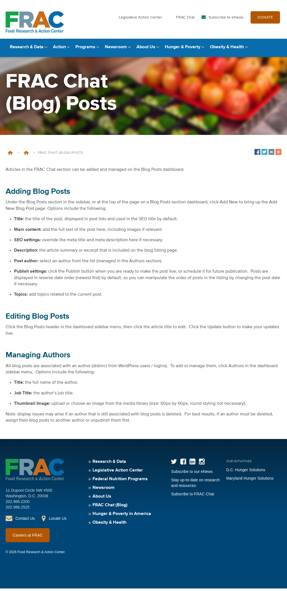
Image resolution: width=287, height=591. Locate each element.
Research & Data (26, 49)
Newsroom (116, 49)
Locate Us (57, 521)
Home (10, 155)
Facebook (183, 464)
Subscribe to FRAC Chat (192, 496)
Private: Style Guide (26, 155)
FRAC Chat (185, 19)
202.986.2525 (18, 509)
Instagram (202, 464)
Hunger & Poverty (182, 49)
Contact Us (25, 521)
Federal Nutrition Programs (120, 481)
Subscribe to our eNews (192, 474)
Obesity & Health (227, 49)
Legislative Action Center (140, 19)
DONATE (265, 19)
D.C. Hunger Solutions (245, 472)
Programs (85, 49)
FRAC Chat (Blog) (110, 507)
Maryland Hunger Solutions (250, 481)
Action (59, 49)
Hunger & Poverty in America (121, 516)
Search (276, 49)
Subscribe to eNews (226, 19)
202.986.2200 (18, 504)
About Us (145, 49)
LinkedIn (192, 464)
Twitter (174, 464)
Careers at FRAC (28, 537)
